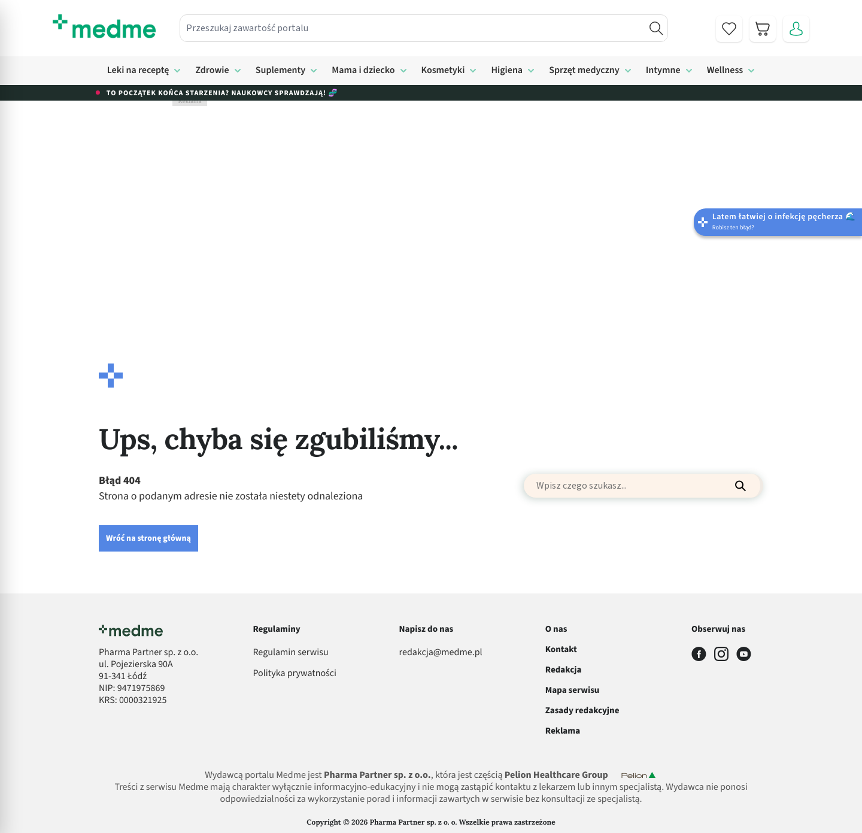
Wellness (725, 70)
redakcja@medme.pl (440, 653)
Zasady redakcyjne (582, 710)
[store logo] (104, 26)
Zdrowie (212, 70)
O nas (556, 629)
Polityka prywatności (294, 674)
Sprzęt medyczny (584, 70)
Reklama (562, 731)
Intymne (663, 70)
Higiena (507, 70)
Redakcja (563, 670)
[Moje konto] (796, 29)
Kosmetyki (443, 70)
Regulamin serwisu (290, 653)
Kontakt (561, 649)
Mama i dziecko (363, 70)
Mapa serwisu (572, 690)
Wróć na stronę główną (148, 538)
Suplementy (281, 70)
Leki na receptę (138, 70)
